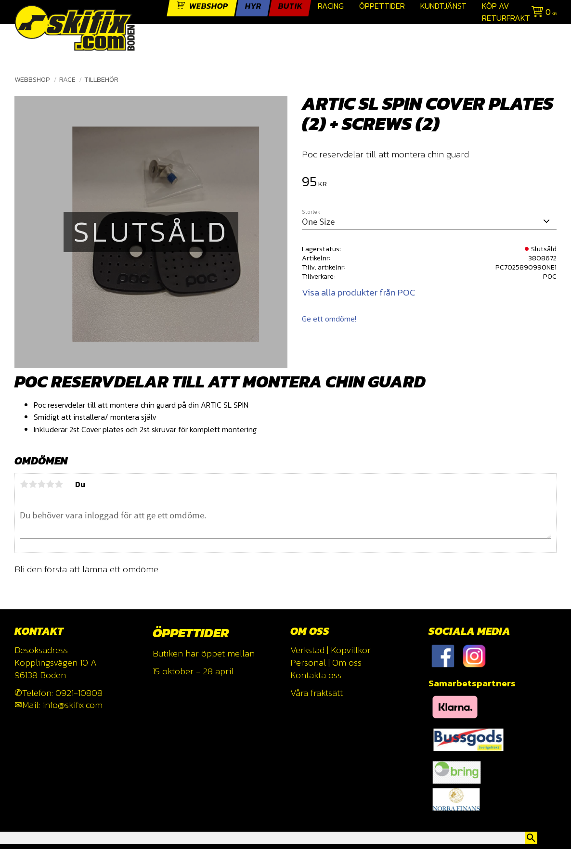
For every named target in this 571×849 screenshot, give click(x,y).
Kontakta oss (315, 675)
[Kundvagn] (542, 13)
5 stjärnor (58, 484)
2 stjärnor (32, 484)
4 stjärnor (50, 484)
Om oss (347, 662)
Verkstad (307, 650)
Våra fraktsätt (316, 693)
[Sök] (531, 838)
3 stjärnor (41, 484)
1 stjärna (24, 484)
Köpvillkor (351, 650)
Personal (308, 662)
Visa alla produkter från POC (358, 292)
